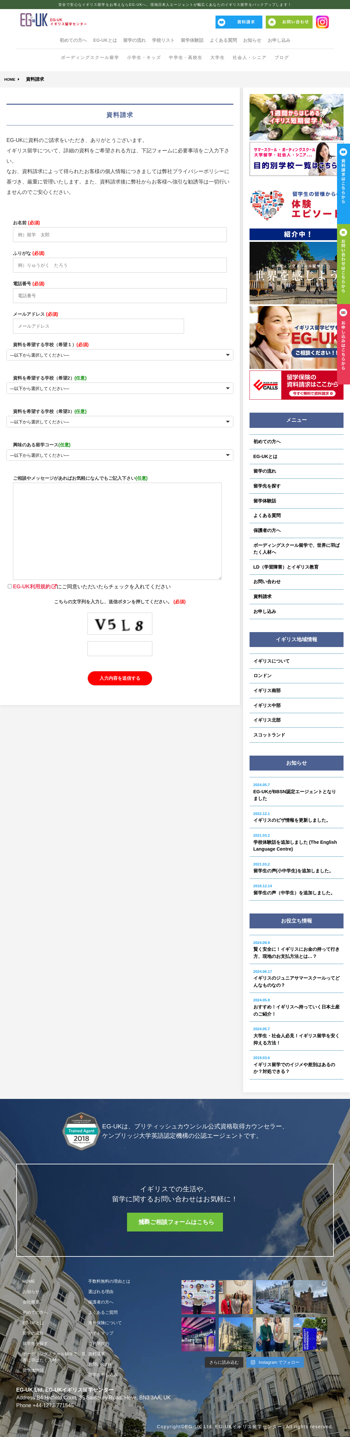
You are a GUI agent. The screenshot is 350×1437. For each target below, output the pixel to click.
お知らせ (269, 40)
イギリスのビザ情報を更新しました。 (292, 817)
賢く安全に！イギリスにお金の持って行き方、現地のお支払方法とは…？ (296, 950)
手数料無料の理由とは (109, 1281)
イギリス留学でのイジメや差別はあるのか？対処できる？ (294, 1065)
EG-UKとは (88, 40)
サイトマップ (100, 1333)
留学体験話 (195, 40)
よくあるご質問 (103, 1312)
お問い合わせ (267, 581)
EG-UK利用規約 (32, 586)
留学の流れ (124, 40)
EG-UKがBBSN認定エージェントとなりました (294, 792)
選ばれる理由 (100, 1291)
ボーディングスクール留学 (85, 58)
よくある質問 (233, 40)
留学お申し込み (103, 1374)
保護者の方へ (267, 530)
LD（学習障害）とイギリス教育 (286, 567)
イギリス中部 (267, 705)
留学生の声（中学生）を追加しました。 (294, 889)
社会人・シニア (254, 58)
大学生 (220, 58)
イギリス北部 (267, 720)
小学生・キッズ (142, 58)
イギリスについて (271, 661)
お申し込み (302, 40)
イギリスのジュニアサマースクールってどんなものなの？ (296, 979)
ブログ (288, 58)
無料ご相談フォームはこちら (178, 1222)
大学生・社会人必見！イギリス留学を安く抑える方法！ (296, 1036)
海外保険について (105, 1322)
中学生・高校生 (187, 58)
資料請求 (262, 596)
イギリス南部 (267, 690)
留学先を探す (267, 486)
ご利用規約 (98, 1343)
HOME (11, 79)
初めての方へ (50, 40)
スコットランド (269, 734)
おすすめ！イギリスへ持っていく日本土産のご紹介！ (296, 1007)
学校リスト (160, 40)
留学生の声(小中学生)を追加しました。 (293, 868)
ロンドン (262, 675)
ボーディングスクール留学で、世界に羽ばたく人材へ (296, 549)
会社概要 (31, 1302)
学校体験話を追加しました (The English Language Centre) (295, 842)
